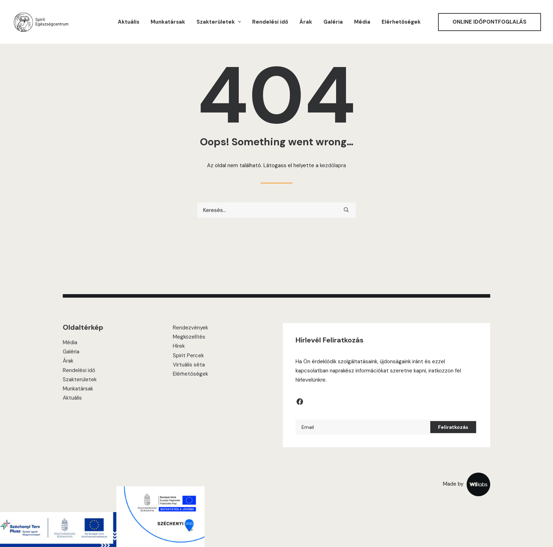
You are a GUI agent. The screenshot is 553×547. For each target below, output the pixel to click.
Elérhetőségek (401, 21)
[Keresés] (276, 210)
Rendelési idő (270, 21)
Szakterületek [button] (218, 21)
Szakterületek (80, 379)
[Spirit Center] (40, 22)
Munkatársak (168, 21)
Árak (305, 21)
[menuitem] (128, 22)
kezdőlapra (333, 165)
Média (362, 21)
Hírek (179, 346)
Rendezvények (190, 327)
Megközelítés (189, 336)
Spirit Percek (188, 355)
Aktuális (128, 21)
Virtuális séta (189, 364)
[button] (346, 210)
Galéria (333, 21)
